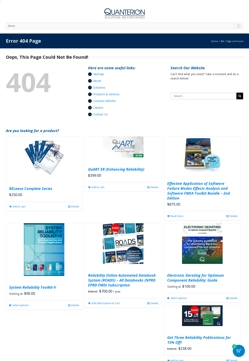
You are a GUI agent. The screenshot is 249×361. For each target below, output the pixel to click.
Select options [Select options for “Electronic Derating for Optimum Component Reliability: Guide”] (178, 298)
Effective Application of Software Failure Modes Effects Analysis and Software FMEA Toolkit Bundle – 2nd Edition (198, 191)
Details (75, 206)
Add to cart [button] (18, 206)
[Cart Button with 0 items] (239, 351)
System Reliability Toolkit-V (32, 287)
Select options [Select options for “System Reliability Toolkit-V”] (20, 305)
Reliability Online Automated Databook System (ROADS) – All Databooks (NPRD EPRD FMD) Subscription (122, 280)
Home (214, 41)
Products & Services (106, 94)
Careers (98, 107)
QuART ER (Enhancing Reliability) (116, 169)
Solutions (99, 87)
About (97, 81)
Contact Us (100, 114)
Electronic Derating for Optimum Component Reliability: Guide (195, 278)
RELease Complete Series (30, 188)
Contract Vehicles (104, 101)
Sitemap (98, 74)
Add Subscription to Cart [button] (105, 303)
